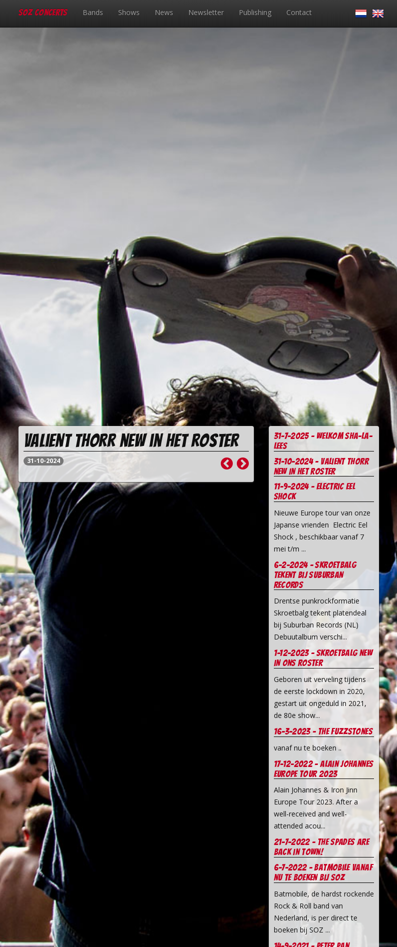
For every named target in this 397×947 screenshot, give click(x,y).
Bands (93, 12)
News (164, 12)
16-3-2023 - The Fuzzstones (323, 731)
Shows (129, 12)
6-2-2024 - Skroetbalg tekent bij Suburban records (315, 575)
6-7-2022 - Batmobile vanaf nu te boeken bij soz (323, 872)
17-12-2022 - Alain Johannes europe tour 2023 (323, 768)
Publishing (255, 12)
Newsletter (206, 12)
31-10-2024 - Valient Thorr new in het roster (321, 466)
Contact (299, 12)
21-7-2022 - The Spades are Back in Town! (321, 846)
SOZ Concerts (43, 12)
